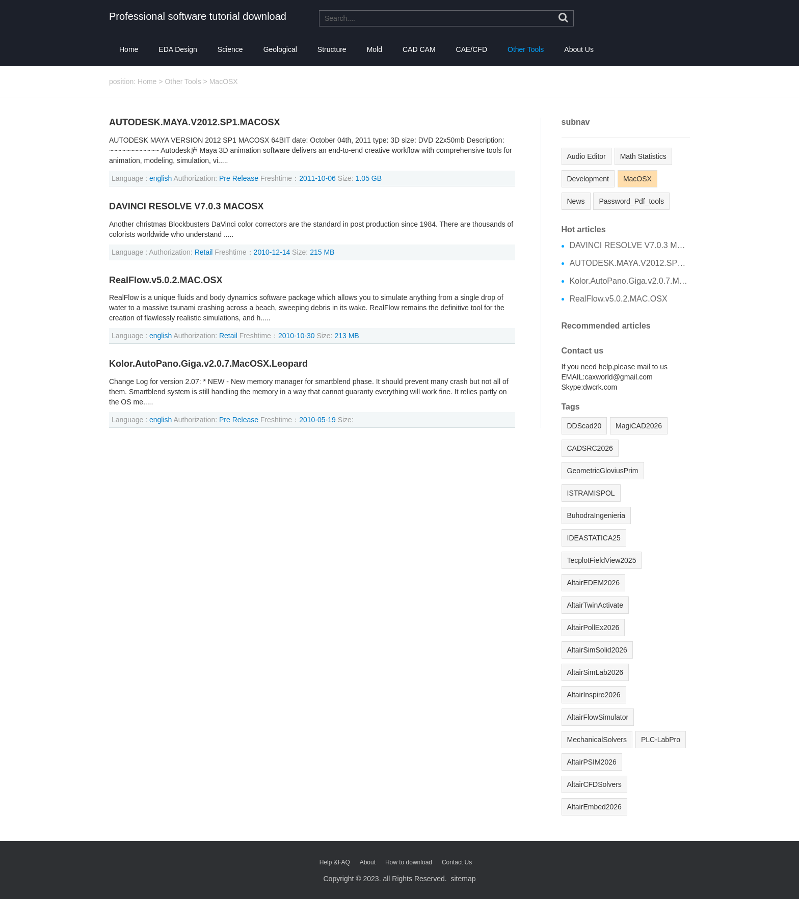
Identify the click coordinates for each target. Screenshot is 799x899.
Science (230, 49)
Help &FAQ (334, 862)
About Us (579, 49)
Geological (280, 49)
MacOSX (223, 81)
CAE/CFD (471, 49)
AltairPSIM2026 (592, 762)
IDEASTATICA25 (594, 538)
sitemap (462, 879)
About (368, 862)
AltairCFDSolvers (594, 784)
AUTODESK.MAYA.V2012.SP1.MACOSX (194, 122)
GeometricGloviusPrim (602, 471)
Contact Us (457, 862)
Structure (332, 49)
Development (588, 179)
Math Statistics (643, 156)
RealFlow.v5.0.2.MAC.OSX (165, 280)
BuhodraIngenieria (596, 515)
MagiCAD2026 (639, 426)
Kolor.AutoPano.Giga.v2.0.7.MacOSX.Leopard (208, 364)
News (576, 201)
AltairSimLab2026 (595, 672)
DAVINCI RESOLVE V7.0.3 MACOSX (186, 206)
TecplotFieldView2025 (601, 560)
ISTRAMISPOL (591, 493)
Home (128, 49)
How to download (408, 862)
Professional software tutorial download (197, 16)
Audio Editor (586, 156)
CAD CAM (419, 49)
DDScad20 (584, 426)
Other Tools (526, 49)
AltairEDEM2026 (593, 583)
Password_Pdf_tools (631, 201)
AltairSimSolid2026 (597, 650)
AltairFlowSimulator (598, 717)
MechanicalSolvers (597, 739)
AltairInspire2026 (594, 695)
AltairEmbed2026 (594, 807)
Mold (374, 49)
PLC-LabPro (660, 739)
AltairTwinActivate (595, 605)
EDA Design (177, 49)
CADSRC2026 (590, 448)
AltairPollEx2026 (593, 627)
